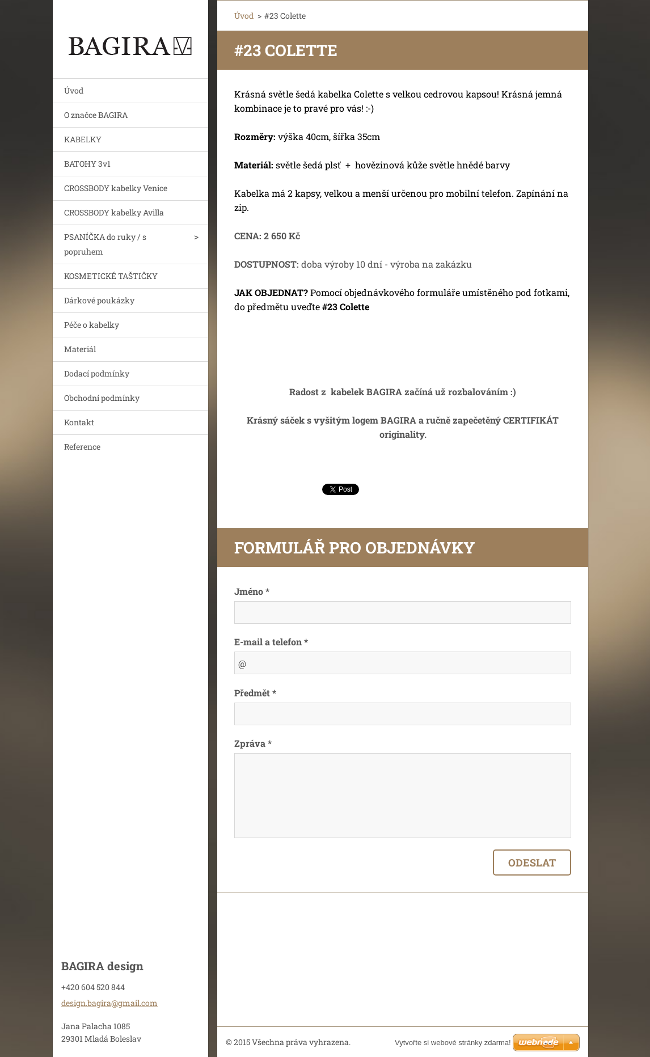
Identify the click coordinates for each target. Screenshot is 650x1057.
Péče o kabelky (91, 324)
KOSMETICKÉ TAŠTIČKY (111, 275)
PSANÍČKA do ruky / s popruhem (105, 244)
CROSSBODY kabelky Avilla (114, 212)
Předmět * (255, 693)
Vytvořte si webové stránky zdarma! (453, 1042)
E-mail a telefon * (271, 642)
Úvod (73, 90)
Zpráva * (253, 743)
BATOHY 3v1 (87, 163)
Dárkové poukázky (99, 300)
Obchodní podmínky (102, 397)
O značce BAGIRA (96, 114)
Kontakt (79, 422)
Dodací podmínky (96, 373)
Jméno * (251, 591)
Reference (82, 446)
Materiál (80, 349)
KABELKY (83, 139)
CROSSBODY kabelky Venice (115, 188)
